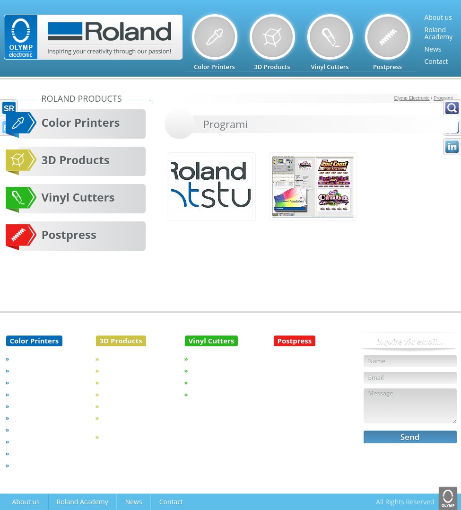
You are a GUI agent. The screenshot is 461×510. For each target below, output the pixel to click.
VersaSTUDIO (31, 417)
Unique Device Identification (122, 421)
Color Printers (81, 122)
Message (410, 405)
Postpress (69, 234)
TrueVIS (23, 358)
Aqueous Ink (30, 441)
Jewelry (112, 406)
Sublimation (29, 429)
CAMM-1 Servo (212, 358)
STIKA (199, 382)
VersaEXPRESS (32, 370)
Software (25, 453)
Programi (443, 98)
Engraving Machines (130, 358)
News (433, 48)
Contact (436, 61)
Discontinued (31, 465)
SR (9, 109)
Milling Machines (126, 370)
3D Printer (116, 394)
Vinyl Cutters (78, 197)
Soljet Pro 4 (28, 406)
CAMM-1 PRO (210, 370)
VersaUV (24, 394)
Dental (111, 382)
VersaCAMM (29, 382)
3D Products (76, 159)
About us (438, 17)
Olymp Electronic (412, 98)
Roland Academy (82, 501)
